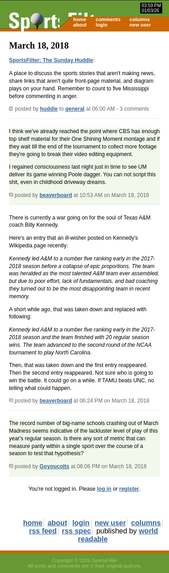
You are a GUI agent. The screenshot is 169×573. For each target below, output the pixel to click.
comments (108, 19)
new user (140, 24)
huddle (49, 109)
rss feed (42, 531)
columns (139, 19)
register (129, 489)
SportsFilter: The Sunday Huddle (51, 60)
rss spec (76, 531)
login (101, 24)
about (80, 24)
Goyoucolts (54, 466)
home (79, 19)
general (75, 109)
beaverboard (56, 195)
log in (104, 489)
